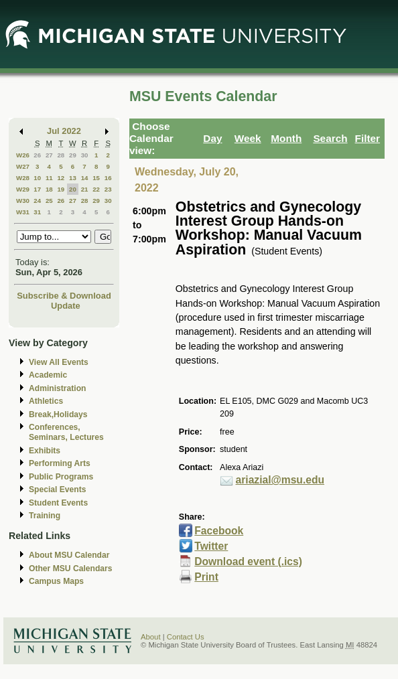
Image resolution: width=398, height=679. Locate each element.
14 (84, 177)
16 (108, 177)
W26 (22, 155)
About (151, 637)
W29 (22, 189)
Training (44, 515)
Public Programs (61, 476)
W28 (22, 177)
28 (60, 155)
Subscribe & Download (64, 296)
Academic (48, 375)
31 (37, 212)
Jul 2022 (64, 131)
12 (60, 177)
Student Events (58, 503)
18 (49, 189)
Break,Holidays (58, 414)
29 (72, 155)
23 (108, 189)
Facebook (218, 530)
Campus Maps (56, 581)
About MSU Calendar (69, 555)
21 (84, 189)
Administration (57, 388)
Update (65, 306)
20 (72, 189)
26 (37, 155)
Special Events (57, 489)
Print (206, 577)
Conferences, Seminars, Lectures (66, 432)
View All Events (58, 362)
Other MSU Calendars (71, 568)
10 (37, 177)
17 (37, 189)
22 (96, 189)
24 (37, 200)
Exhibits (44, 450)
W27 (22, 166)
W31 (22, 212)
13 (72, 177)
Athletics (46, 401)
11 (49, 177)
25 (49, 200)
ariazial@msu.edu (280, 479)
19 (60, 189)
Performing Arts (59, 463)
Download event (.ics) (248, 561)
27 (49, 155)
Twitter (211, 546)
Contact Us (185, 637)
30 (84, 155)
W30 (22, 200)
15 (96, 177)
